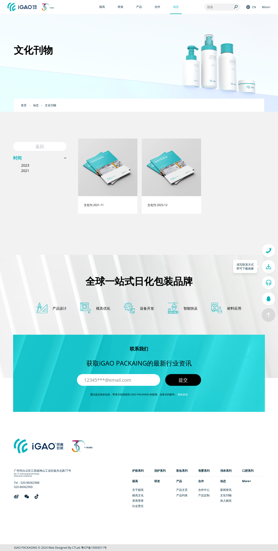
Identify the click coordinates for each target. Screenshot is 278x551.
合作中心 (204, 490)
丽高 (135, 481)
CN (254, 7)
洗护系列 (160, 471)
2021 (25, 170)
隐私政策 (183, 394)
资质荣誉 (138, 501)
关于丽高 (138, 490)
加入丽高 (226, 501)
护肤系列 (138, 471)
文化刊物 (50, 105)
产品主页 (182, 490)
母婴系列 (204, 471)
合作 (201, 481)
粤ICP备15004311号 (94, 548)
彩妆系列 (182, 471)
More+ (266, 7)
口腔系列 (248, 471)
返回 (39, 146)
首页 (24, 105)
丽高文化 (138, 495)
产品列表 (182, 495)
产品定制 (204, 495)
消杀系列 (226, 471)
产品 (179, 481)
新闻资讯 (226, 490)
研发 (157, 481)
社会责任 (138, 506)
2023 (25, 165)
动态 (36, 105)
